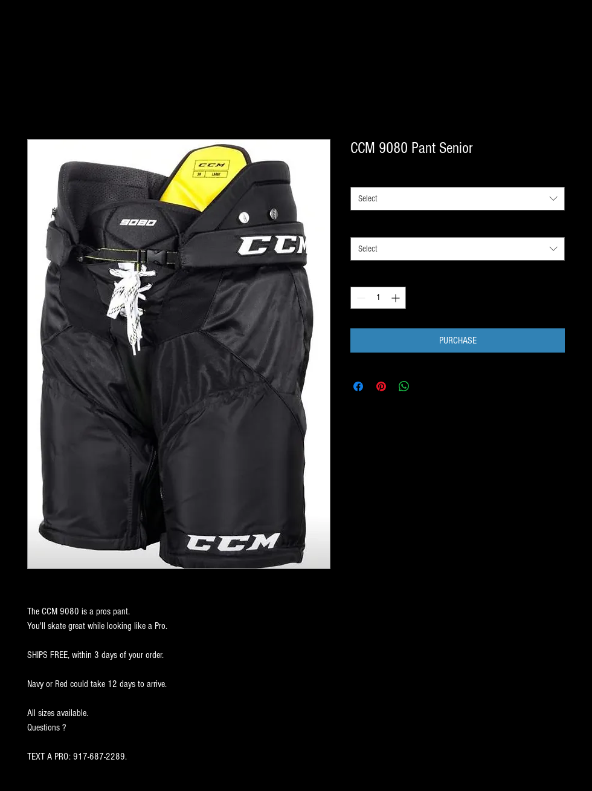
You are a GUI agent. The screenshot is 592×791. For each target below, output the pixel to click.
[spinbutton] (378, 297)
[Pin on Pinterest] (381, 386)
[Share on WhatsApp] (404, 386)
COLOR (363, 225)
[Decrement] (359, 297)
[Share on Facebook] (358, 386)
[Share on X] (427, 386)
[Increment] (396, 297)
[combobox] (457, 198)
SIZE (360, 176)
